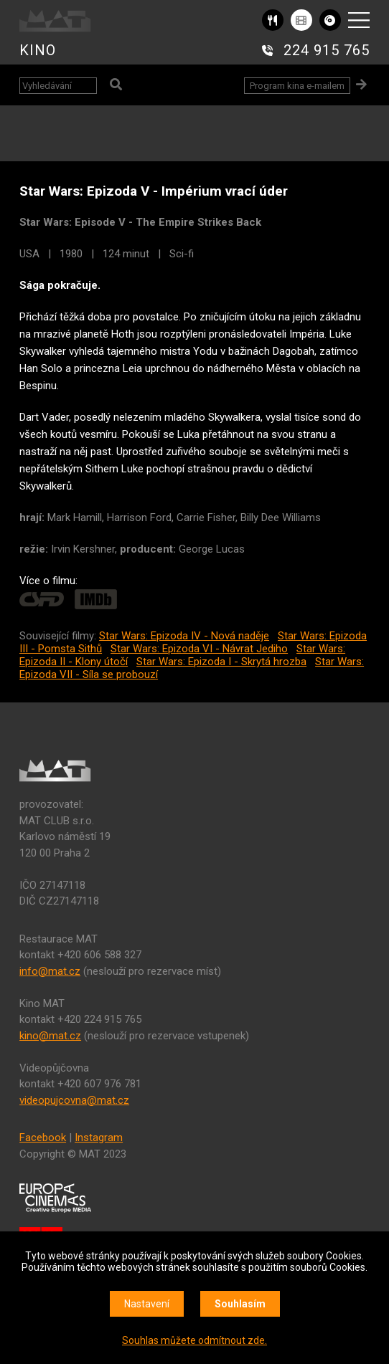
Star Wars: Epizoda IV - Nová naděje (184, 635)
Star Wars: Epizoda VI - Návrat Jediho (199, 648)
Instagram (99, 1137)
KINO (37, 50)
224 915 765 (326, 50)
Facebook (42, 1137)
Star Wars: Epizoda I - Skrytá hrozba (221, 661)
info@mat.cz (49, 971)
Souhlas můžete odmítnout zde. (194, 1340)
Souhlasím (240, 1304)
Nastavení (146, 1304)
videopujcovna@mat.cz (74, 1100)
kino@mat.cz (50, 1035)
